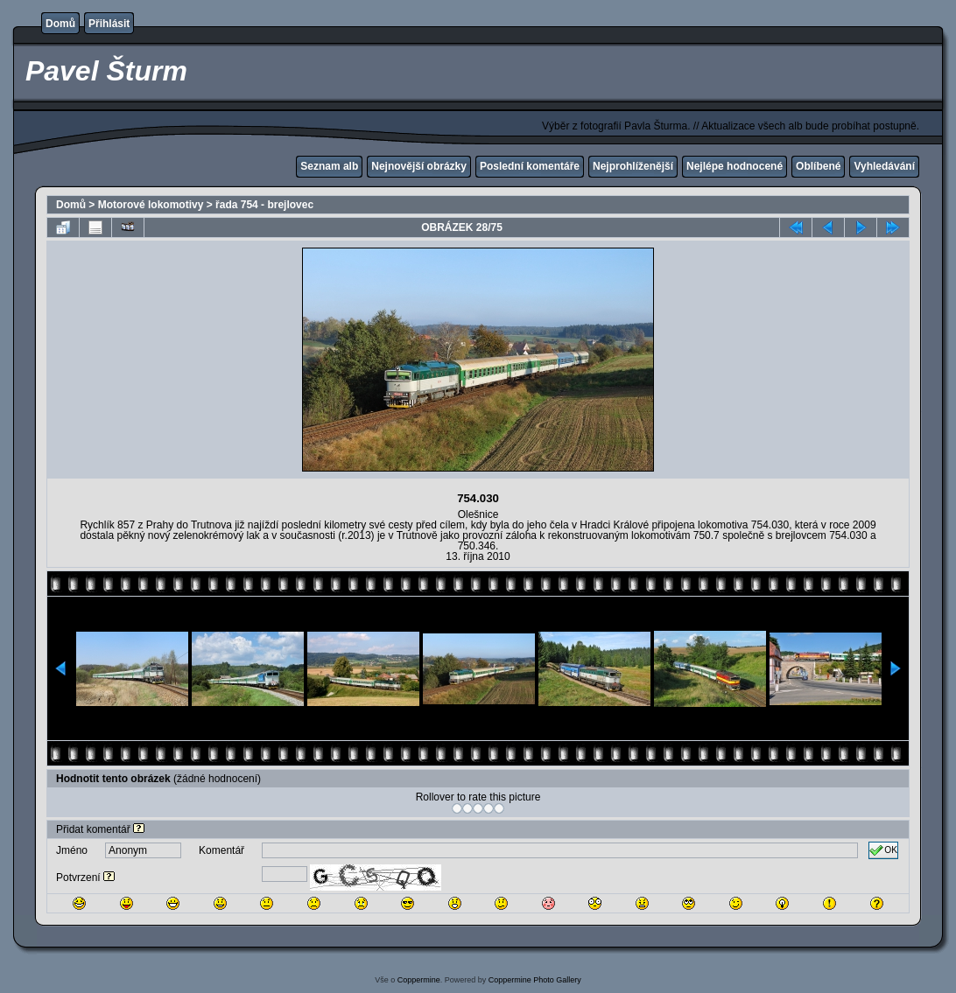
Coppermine (418, 980)
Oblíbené (818, 166)
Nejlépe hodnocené (734, 166)
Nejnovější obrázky (419, 166)
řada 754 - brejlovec (264, 205)
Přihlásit (109, 23)
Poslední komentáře (530, 166)
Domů (60, 23)
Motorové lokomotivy (151, 205)
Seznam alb (329, 166)
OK (883, 850)
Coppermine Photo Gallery (535, 980)
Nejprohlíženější (633, 166)
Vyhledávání (884, 166)
